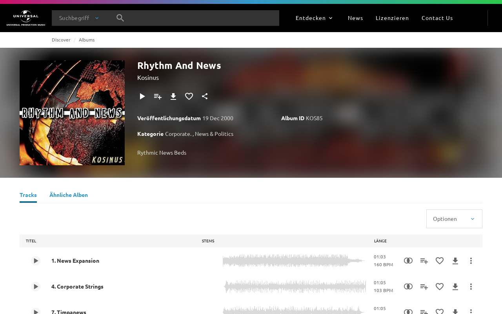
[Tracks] (28, 195)
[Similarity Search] (408, 260)
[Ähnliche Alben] (68, 195)
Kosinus (148, 77)
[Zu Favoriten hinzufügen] (189, 96)
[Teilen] (204, 96)
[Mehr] (471, 260)
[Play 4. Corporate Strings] (35, 286)
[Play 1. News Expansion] (35, 260)
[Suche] (120, 18)
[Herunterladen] (173, 96)
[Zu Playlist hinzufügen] (157, 96)
